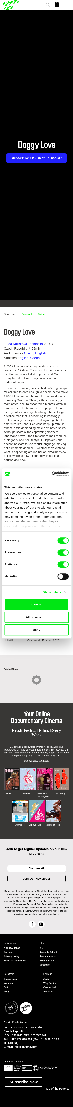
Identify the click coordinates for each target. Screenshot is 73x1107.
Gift (6, 987)
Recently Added (48, 952)
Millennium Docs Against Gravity (43, 795)
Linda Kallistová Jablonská (23, 344)
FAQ (6, 991)
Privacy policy (12, 956)
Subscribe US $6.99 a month (36, 158)
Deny (36, 629)
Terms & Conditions (15, 960)
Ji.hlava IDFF (35, 825)
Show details (52, 592)
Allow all (36, 604)
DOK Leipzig (60, 793)
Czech (28, 353)
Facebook (27, 314)
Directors (45, 964)
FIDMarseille (18, 825)
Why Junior (49, 983)
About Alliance (12, 948)
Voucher (8, 983)
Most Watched (47, 960)
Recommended (48, 956)
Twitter (41, 314)
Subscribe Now (24, 1082)
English (40, 353)
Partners (8, 952)
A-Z (41, 948)
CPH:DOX (9, 793)
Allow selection (36, 617)
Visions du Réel (53, 825)
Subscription (11, 979)
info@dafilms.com (25, 1046)
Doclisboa (25, 793)
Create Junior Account (50, 989)
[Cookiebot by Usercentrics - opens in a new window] (52, 473)
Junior (47, 979)
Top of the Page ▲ (57, 1088)
